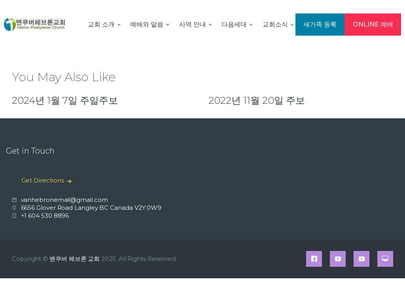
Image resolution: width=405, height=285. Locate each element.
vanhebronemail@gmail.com (64, 199)
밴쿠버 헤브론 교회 (74, 258)
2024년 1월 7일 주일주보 (65, 100)
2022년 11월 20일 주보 (256, 100)
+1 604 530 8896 (45, 215)
